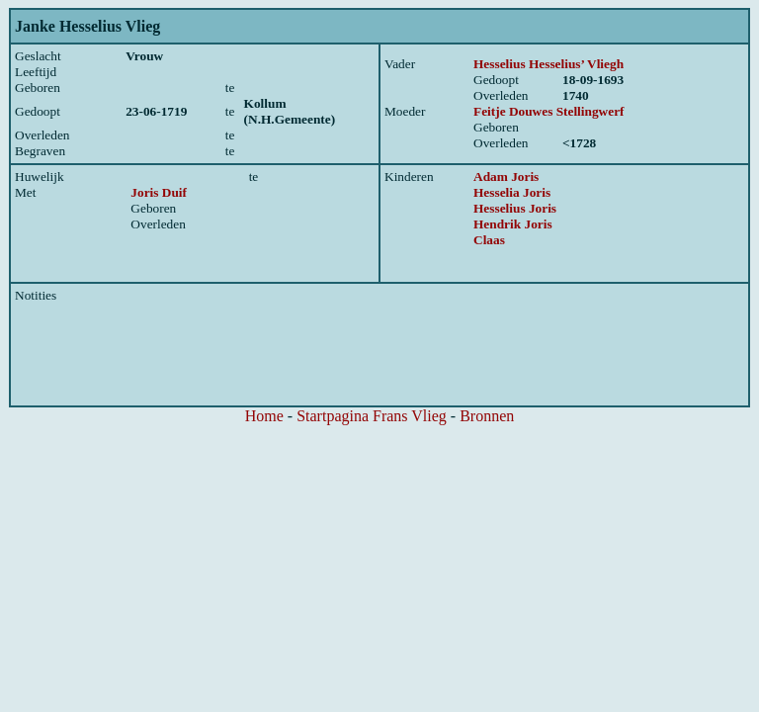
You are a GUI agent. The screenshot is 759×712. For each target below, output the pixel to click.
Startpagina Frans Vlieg (371, 415)
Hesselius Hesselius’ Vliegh (548, 63)
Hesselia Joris (511, 192)
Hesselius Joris (514, 208)
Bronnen (487, 415)
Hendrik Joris (512, 224)
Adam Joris (506, 176)
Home (264, 415)
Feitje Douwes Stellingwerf (549, 111)
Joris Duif (158, 192)
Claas (489, 239)
